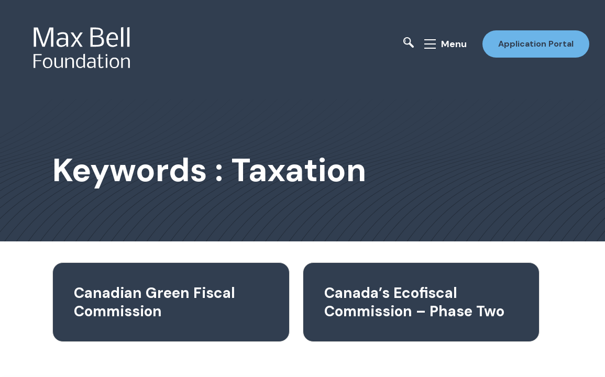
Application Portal (536, 43)
